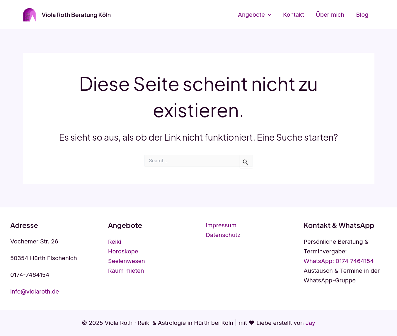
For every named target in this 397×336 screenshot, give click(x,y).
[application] (268, 14)
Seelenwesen (126, 261)
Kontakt (293, 14)
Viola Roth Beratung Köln (76, 14)
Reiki (114, 241)
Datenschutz (223, 234)
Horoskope (123, 251)
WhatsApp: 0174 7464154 (339, 261)
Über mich (330, 14)
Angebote (254, 14)
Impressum (221, 225)
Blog (362, 14)
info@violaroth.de (34, 291)
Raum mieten (126, 270)
